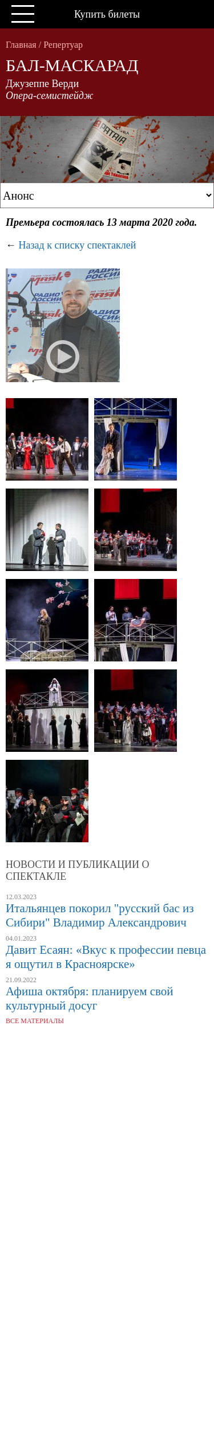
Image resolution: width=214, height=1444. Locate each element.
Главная (21, 44)
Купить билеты (107, 14)
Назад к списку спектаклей (77, 245)
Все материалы (35, 1021)
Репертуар (63, 44)
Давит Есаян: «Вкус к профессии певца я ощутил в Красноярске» (106, 957)
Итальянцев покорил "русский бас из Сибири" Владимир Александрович (100, 915)
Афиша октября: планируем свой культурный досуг (89, 998)
